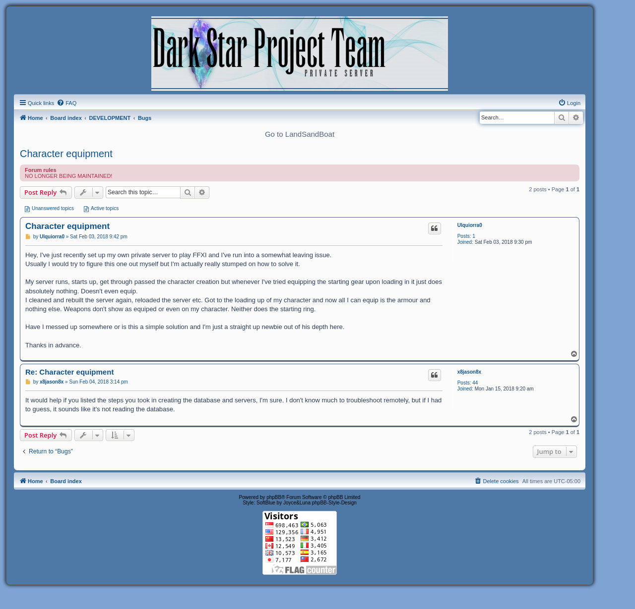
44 (475, 383)
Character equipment (66, 153)
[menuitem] (66, 103)
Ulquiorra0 (469, 225)
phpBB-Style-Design (334, 502)
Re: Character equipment (69, 372)
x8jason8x (469, 372)
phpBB (273, 497)
